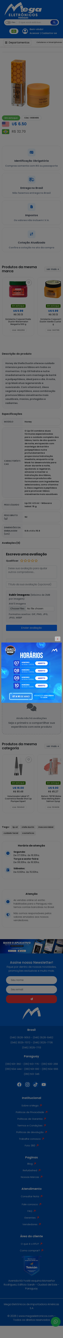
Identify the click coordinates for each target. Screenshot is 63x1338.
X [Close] (57, 639)
